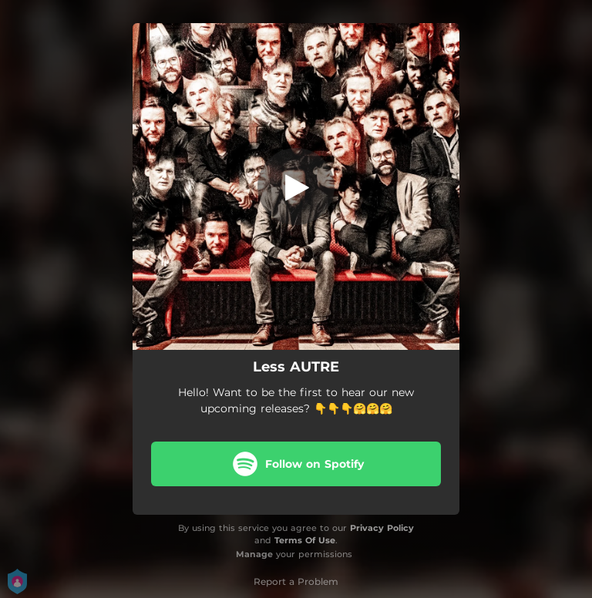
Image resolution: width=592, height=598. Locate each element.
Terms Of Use (304, 540)
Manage (254, 554)
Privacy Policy (382, 527)
